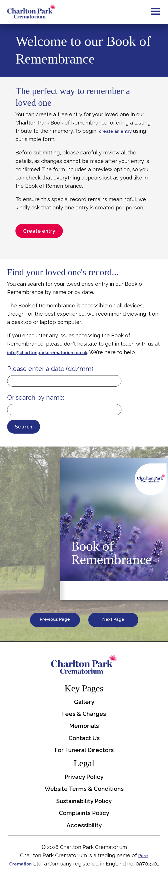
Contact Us (84, 738)
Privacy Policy (84, 776)
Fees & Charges (84, 713)
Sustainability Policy (84, 801)
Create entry (39, 231)
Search (23, 427)
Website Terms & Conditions (84, 788)
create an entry (115, 131)
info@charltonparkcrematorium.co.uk (47, 352)
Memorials (84, 725)
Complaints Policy (84, 813)
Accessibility (84, 825)
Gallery (84, 702)
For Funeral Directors (84, 750)
